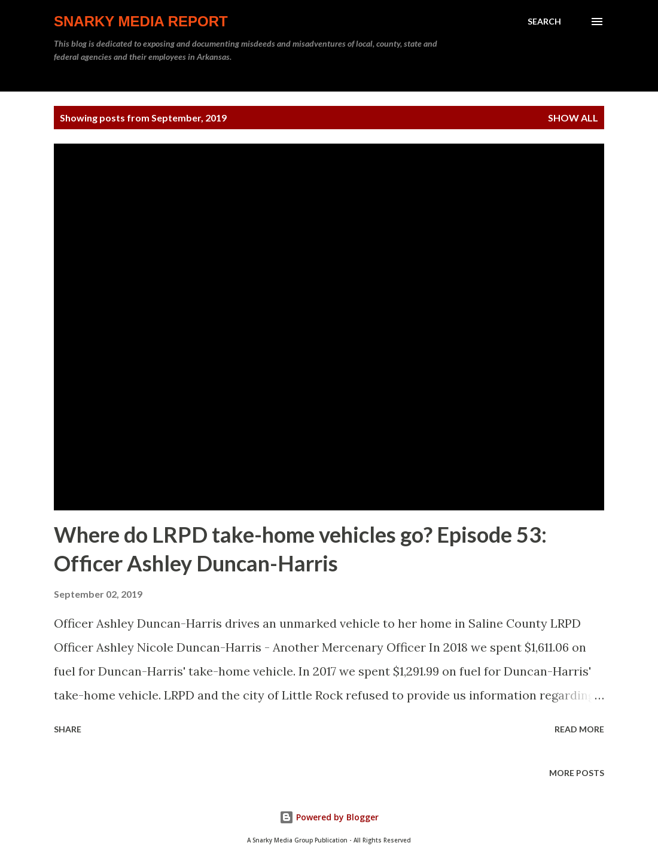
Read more (579, 729)
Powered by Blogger (329, 817)
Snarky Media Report (141, 21)
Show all (573, 117)
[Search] (544, 21)
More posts (576, 773)
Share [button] (67, 729)
